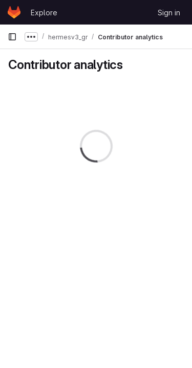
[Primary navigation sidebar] (12, 37)
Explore (44, 12)
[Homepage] (14, 12)
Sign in (169, 12)
